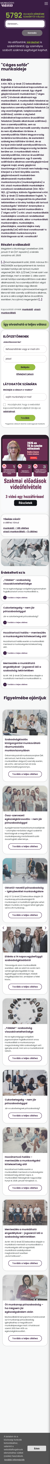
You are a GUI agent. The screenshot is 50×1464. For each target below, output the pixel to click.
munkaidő (27, 309)
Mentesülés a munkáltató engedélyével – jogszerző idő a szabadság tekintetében (22, 666)
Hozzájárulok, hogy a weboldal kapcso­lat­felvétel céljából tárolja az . (22, 408)
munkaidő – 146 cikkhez (16, 528)
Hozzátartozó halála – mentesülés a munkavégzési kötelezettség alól (22, 1160)
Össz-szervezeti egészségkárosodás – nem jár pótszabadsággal (23, 819)
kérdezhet (33, 42)
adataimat (9, 411)
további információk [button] (14, 1460)
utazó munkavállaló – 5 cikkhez (20, 531)
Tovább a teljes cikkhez (17, 597)
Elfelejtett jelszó (25, 374)
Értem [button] (37, 1448)
